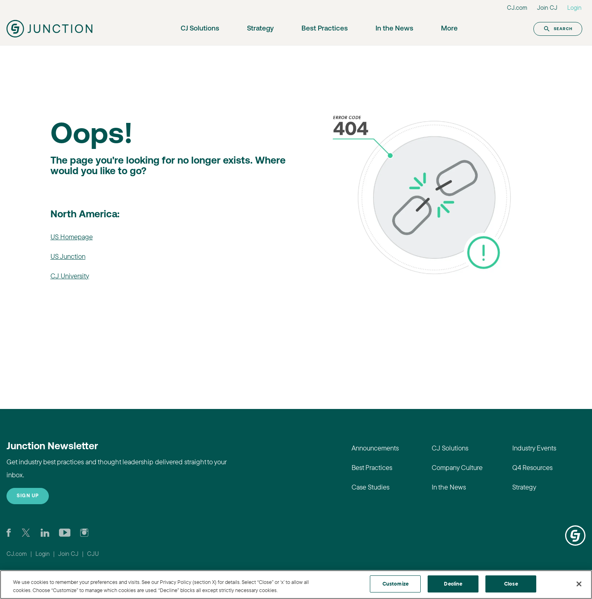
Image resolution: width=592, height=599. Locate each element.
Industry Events (534, 448)
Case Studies (370, 487)
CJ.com (517, 7)
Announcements (375, 448)
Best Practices (324, 28)
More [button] (449, 28)
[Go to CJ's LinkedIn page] (45, 531)
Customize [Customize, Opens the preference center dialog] (395, 583)
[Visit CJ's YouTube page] (65, 531)
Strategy (260, 28)
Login (574, 7)
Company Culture (457, 467)
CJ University (69, 275)
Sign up (28, 496)
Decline (453, 583)
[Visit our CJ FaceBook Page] (9, 531)
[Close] (579, 584)
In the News (394, 28)
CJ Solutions (200, 28)
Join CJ (547, 7)
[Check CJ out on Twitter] (26, 531)
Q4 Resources (532, 467)
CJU (93, 553)
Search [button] (557, 29)
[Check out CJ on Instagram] (84, 531)
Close (511, 583)
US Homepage (71, 236)
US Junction (67, 256)
